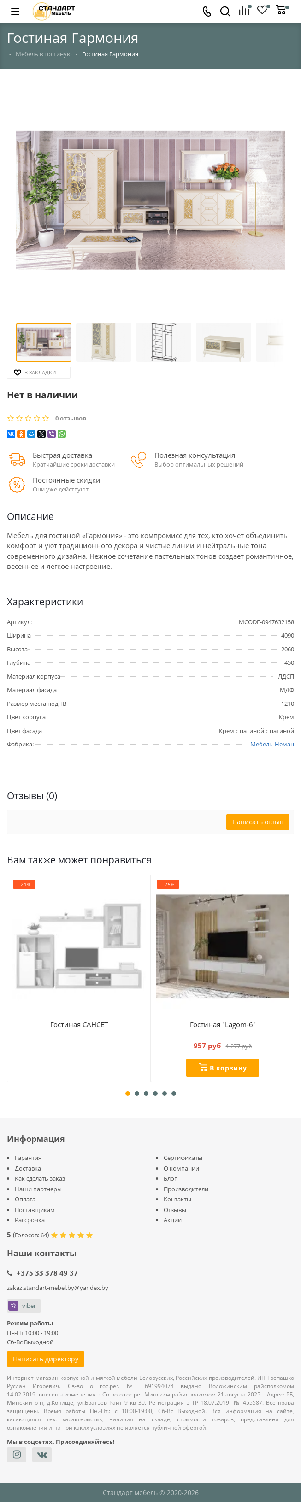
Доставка (28, 1168)
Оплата (25, 1199)
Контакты (177, 1199)
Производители (186, 1189)
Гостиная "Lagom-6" (223, 1024)
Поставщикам (35, 1210)
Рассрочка (30, 1220)
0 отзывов (70, 418)
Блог (170, 1178)
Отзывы (175, 1210)
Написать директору (45, 1358)
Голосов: (31, 1235)
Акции (173, 1220)
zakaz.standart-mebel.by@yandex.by (57, 1287)
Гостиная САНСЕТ (79, 1024)
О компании (181, 1168)
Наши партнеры (38, 1189)
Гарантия (28, 1157)
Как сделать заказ (40, 1178)
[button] (150, 201)
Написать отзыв (257, 821)
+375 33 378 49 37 (47, 1272)
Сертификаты (183, 1157)
